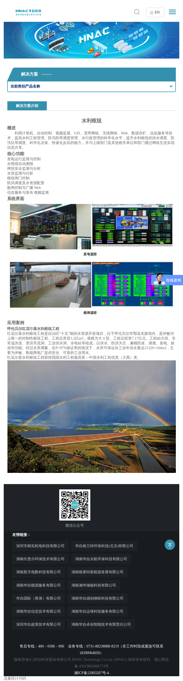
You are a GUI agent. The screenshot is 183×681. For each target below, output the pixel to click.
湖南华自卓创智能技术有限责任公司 (101, 624)
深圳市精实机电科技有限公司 (40, 546)
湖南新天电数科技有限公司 (38, 572)
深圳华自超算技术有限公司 (38, 624)
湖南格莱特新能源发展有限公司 (97, 572)
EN (157, 12)
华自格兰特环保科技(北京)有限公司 (104, 546)
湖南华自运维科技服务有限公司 (97, 611)
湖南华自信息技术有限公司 (38, 611)
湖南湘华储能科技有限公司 (93, 585)
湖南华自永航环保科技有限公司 (101, 559)
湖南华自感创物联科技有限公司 (97, 598)
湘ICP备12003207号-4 (91, 673)
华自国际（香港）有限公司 (38, 598)
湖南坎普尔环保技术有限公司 (40, 559)
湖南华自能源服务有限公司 (38, 585)
